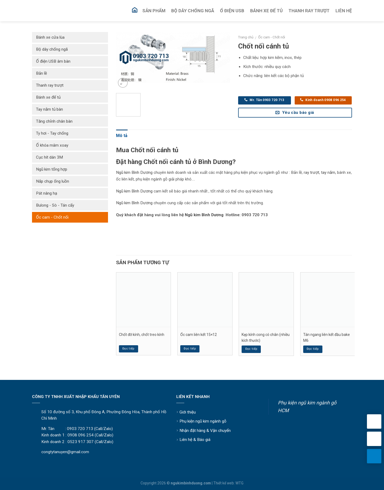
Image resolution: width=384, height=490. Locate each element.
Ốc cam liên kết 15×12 (198, 334)
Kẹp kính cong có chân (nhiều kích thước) (266, 337)
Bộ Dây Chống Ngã (192, 10)
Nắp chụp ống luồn (52, 181)
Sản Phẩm (153, 10)
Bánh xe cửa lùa (50, 37)
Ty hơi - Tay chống (52, 133)
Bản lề (41, 73)
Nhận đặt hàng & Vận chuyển (205, 430)
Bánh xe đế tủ (48, 97)
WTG (239, 483)
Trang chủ (245, 37)
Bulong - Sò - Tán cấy (55, 205)
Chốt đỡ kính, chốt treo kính (141, 334)
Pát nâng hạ (46, 193)
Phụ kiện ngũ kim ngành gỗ (202, 421)
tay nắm (328, 172)
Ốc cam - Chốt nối (271, 37)
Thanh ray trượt (49, 85)
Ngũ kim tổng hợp (51, 169)
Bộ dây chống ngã (52, 49)
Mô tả (121, 135)
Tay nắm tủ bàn (49, 109)
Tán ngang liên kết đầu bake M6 (326, 337)
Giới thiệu (187, 412)
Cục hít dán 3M (49, 157)
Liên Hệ (343, 10)
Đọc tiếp (128, 348)
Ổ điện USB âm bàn (53, 61)
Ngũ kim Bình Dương (134, 172)
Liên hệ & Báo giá (194, 439)
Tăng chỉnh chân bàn (54, 121)
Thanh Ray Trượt (309, 10)
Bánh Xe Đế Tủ (266, 10)
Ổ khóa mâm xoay (52, 145)
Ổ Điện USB (232, 10)
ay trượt (312, 172)
